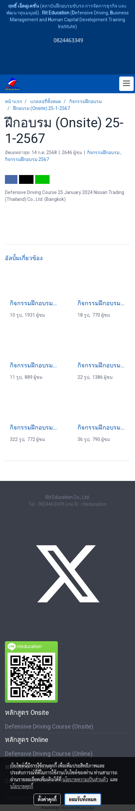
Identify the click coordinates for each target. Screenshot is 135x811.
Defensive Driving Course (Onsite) (49, 726)
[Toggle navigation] (126, 84)
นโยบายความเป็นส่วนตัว (85, 779)
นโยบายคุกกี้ (21, 786)
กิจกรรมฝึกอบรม (104, 152)
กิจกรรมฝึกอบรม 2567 (27, 159)
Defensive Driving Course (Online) (49, 753)
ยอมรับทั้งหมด (83, 799)
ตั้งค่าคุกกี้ (47, 799)
